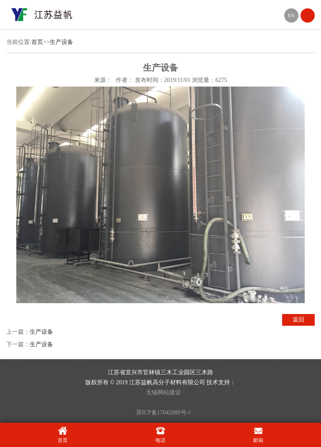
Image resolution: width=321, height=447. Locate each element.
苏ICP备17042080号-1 (163, 412)
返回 (298, 320)
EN (291, 15)
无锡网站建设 (163, 392)
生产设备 (61, 42)
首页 (37, 42)
